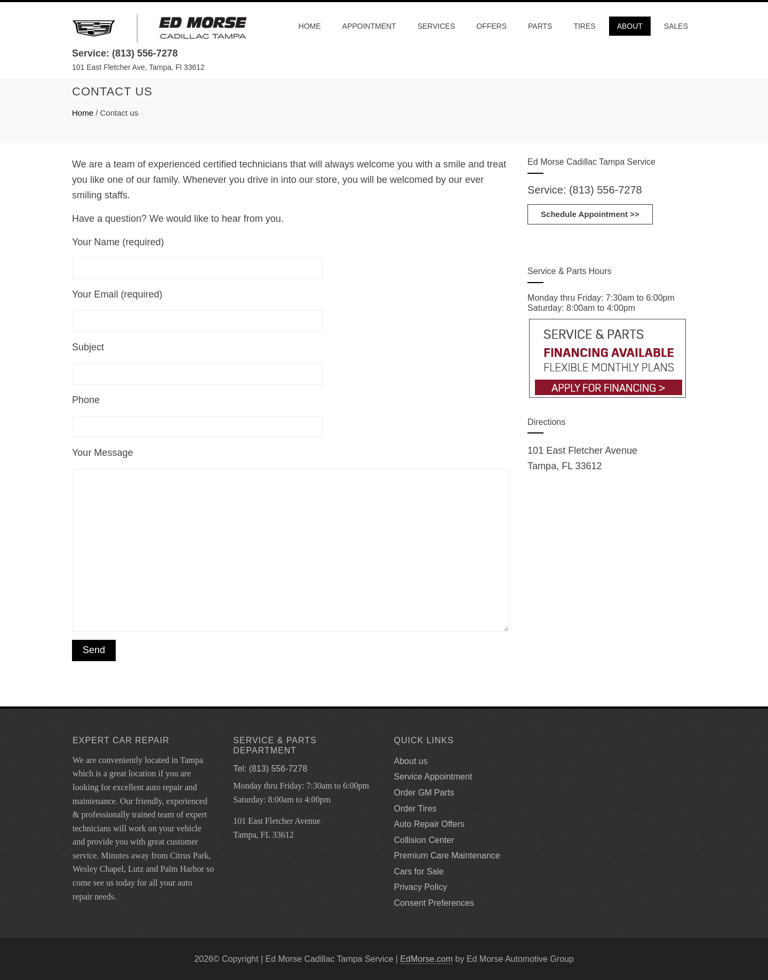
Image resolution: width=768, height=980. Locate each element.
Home (310, 26)
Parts (540, 26)
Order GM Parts (424, 792)
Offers (491, 26)
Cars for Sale (419, 871)
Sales (676, 26)
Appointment (369, 26)
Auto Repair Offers (429, 824)
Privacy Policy (420, 886)
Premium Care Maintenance (447, 855)
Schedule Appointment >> (590, 214)
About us (411, 761)
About (630, 26)
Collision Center (424, 840)
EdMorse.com (426, 958)
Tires (584, 26)
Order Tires (415, 808)
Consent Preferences (434, 902)
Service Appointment (433, 776)
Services (436, 26)
